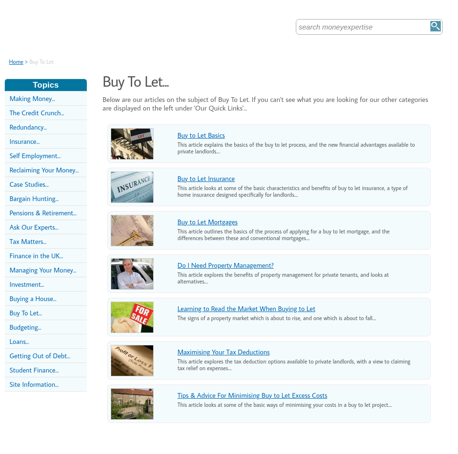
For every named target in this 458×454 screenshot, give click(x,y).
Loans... (19, 341)
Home (16, 61)
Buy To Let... (26, 312)
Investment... (27, 284)
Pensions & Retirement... (43, 212)
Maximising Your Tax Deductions (223, 351)
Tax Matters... (28, 241)
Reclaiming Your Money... (44, 169)
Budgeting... (26, 327)
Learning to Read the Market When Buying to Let (246, 308)
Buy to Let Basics (201, 135)
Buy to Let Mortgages (207, 221)
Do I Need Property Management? (225, 265)
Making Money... (32, 98)
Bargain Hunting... (34, 198)
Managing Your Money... (43, 269)
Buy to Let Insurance (206, 178)
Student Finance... (34, 369)
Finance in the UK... (36, 255)
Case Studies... (29, 184)
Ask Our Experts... (34, 227)
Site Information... (34, 384)
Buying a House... (33, 298)
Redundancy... (28, 126)
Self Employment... (35, 155)
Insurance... (25, 141)
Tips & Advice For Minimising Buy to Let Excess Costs (252, 395)
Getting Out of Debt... (40, 355)
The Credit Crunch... (37, 112)
